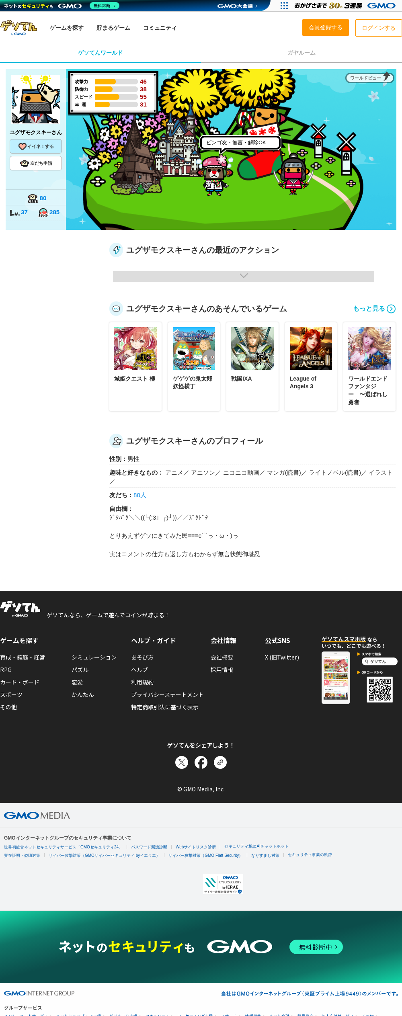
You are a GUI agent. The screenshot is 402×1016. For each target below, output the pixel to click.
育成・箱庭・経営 (22, 657)
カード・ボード (19, 682)
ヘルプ (139, 670)
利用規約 (142, 682)
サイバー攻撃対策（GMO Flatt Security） (205, 855)
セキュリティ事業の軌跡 (310, 854)
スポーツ (11, 694)
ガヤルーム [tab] (301, 52)
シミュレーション (94, 657)
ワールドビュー (365, 78)
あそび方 (142, 657)
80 (37, 198)
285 (48, 212)
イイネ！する (36, 147)
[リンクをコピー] (220, 762)
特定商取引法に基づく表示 (165, 707)
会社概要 (222, 657)
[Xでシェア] (181, 762)
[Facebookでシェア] (201, 762)
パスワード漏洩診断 (149, 847)
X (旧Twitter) (282, 657)
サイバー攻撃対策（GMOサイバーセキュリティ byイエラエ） (104, 855)
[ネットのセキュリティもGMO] (61, 5)
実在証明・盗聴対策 (22, 855)
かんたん (83, 694)
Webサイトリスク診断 (196, 847)
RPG (6, 670)
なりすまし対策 (265, 855)
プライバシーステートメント (167, 694)
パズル (80, 670)
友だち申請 (36, 163)
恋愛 (77, 682)
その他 (8, 707)
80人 (139, 495)
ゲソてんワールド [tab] (100, 52)
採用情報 (222, 670)
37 (18, 212)
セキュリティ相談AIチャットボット (256, 846)
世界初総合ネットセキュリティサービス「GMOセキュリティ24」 (63, 847)
